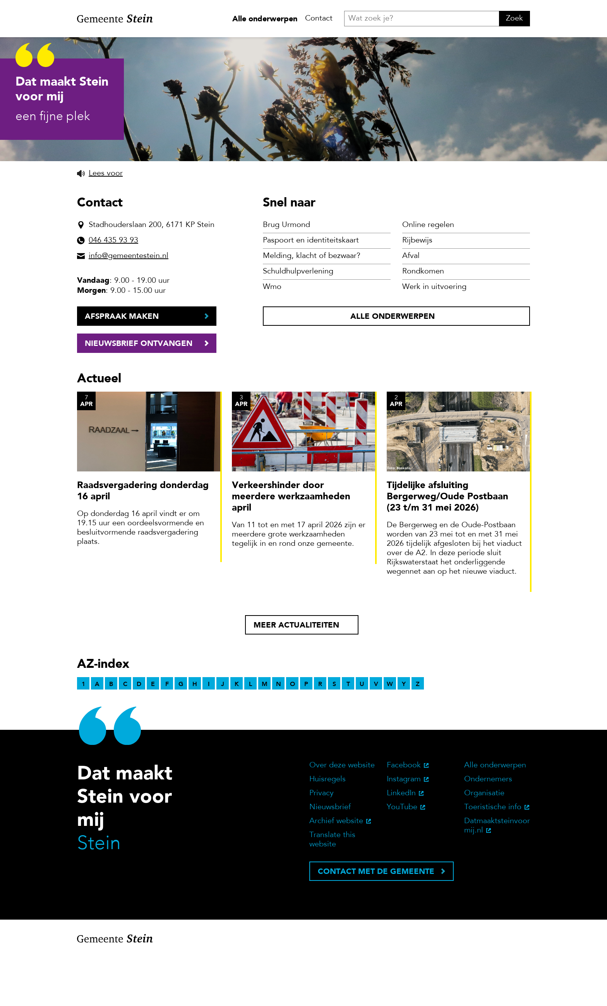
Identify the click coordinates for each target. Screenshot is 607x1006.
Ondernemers (488, 830)
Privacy (321, 844)
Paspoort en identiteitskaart (311, 291)
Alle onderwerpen (264, 18)
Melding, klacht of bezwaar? (311, 306)
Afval (411, 306)
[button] (100, 224)
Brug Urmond (286, 275)
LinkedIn (401, 844)
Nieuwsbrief (330, 858)
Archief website (336, 871)
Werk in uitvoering (434, 337)
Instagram (404, 830)
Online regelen (428, 275)
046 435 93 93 (113, 291)
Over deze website (342, 816)
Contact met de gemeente (376, 921)
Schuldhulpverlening (298, 322)
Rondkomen (423, 322)
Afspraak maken (122, 366)
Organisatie (484, 844)
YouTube (402, 858)
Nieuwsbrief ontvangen (138, 393)
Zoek (514, 18)
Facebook (404, 816)
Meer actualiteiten (296, 675)
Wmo (272, 337)
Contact (319, 18)
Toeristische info (492, 858)
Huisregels (327, 830)
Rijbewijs (417, 291)
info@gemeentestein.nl (128, 306)
